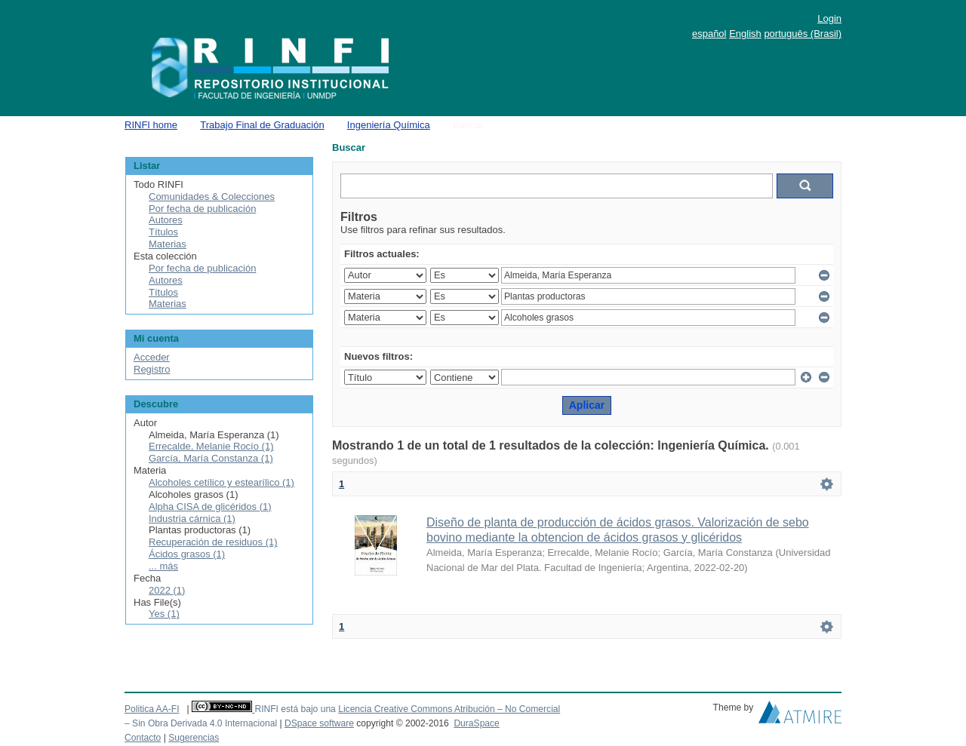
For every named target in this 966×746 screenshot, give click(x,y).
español (709, 33)
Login (829, 18)
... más (163, 566)
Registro (152, 369)
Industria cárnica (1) (192, 518)
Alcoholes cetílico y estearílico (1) (221, 482)
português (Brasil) (802, 33)
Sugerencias (193, 737)
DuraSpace (476, 723)
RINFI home (151, 124)
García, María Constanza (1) (211, 458)
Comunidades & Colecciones (212, 196)
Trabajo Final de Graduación (262, 124)
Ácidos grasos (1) (187, 554)
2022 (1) (167, 590)
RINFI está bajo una (294, 709)
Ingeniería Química (388, 124)
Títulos (163, 232)
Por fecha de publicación (202, 208)
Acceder (152, 357)
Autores (166, 220)
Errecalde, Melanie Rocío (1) (211, 446)
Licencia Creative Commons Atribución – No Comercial (449, 709)
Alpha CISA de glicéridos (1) (210, 506)
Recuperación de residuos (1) (213, 542)
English (745, 33)
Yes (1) (164, 613)
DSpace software (319, 723)
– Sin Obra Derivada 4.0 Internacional (201, 723)
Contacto (143, 737)
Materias (167, 244)
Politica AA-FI (152, 709)
